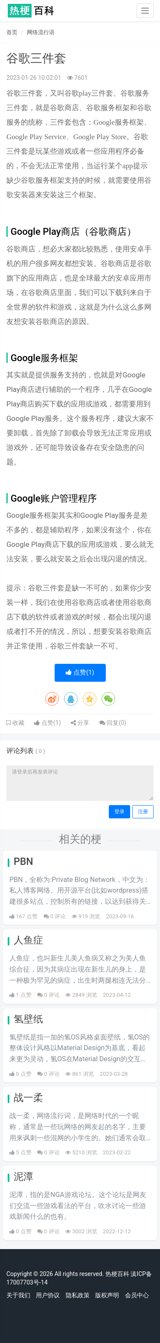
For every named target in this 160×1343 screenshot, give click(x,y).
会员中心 (137, 1295)
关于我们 (18, 1295)
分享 (80, 722)
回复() (112, 722)
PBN (23, 861)
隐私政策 (78, 1295)
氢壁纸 (28, 1019)
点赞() (80, 672)
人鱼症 (28, 940)
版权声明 (107, 1295)
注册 (143, 812)
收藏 (17, 723)
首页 (11, 32)
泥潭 (23, 1176)
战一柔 (28, 1098)
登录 (119, 812)
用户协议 (48, 1295)
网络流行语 (41, 32)
